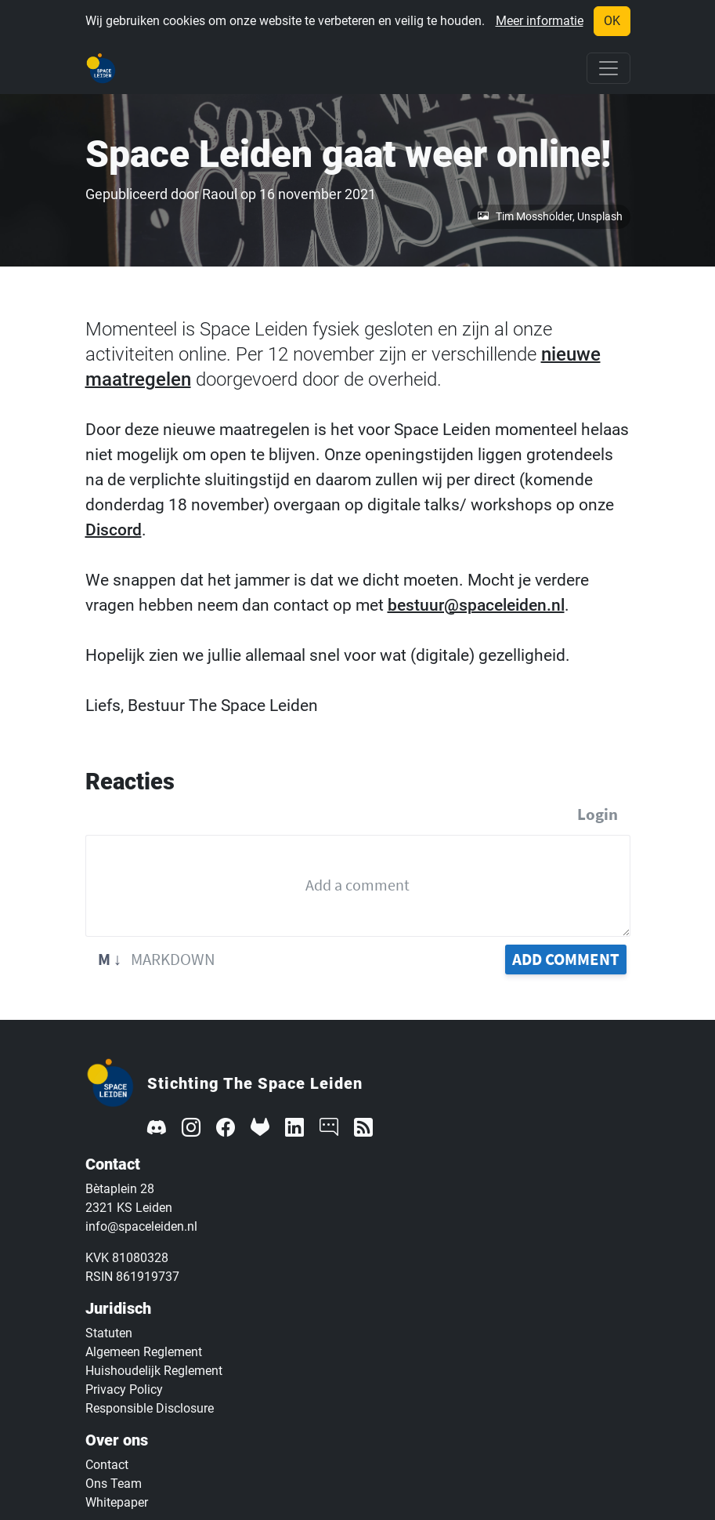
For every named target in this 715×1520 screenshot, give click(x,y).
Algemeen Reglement (143, 1351)
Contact (106, 1464)
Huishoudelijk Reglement (153, 1370)
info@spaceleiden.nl (141, 1226)
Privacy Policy (124, 1389)
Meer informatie (539, 20)
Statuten (108, 1333)
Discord (113, 530)
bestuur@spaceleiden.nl (476, 605)
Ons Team (113, 1483)
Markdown (157, 959)
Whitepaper (116, 1502)
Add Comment (565, 959)
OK (612, 20)
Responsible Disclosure (149, 1408)
